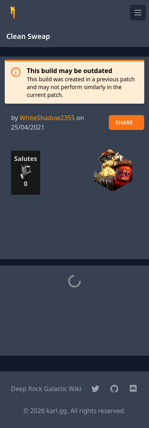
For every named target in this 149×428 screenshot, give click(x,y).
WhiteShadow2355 (47, 117)
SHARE (124, 122)
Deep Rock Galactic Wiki (46, 388)
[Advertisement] (74, 233)
